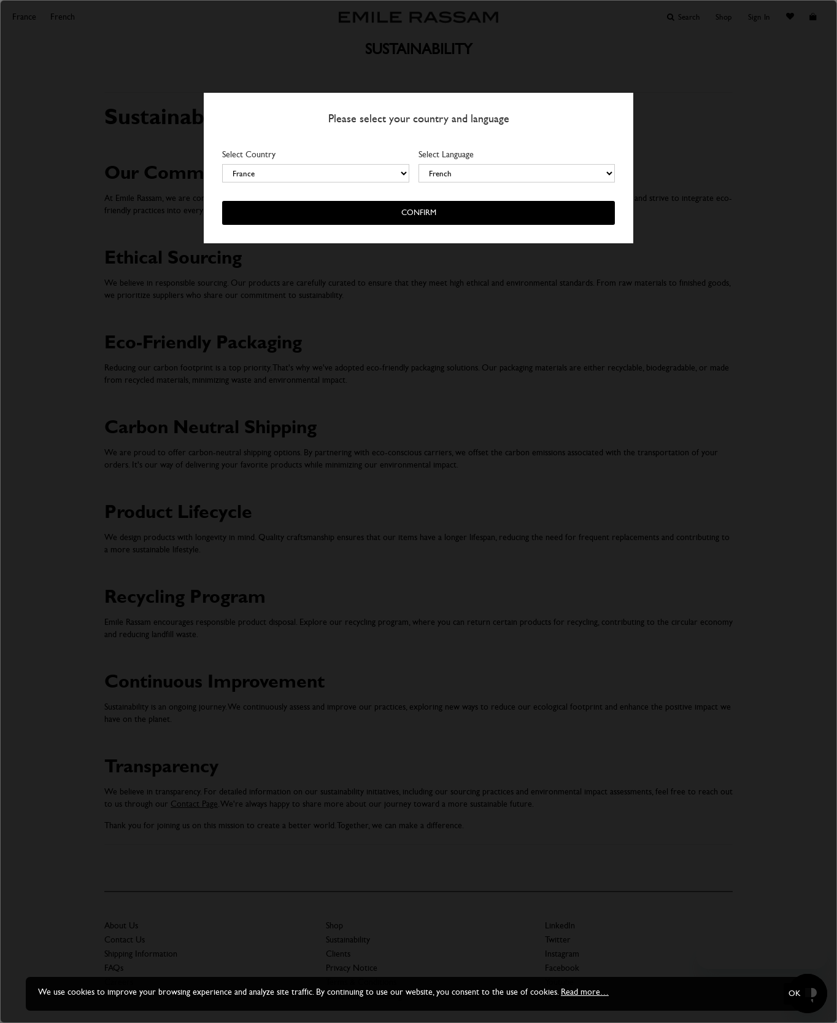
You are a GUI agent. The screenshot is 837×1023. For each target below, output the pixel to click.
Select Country (249, 154)
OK (795, 993)
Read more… (585, 992)
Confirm (418, 213)
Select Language (446, 154)
